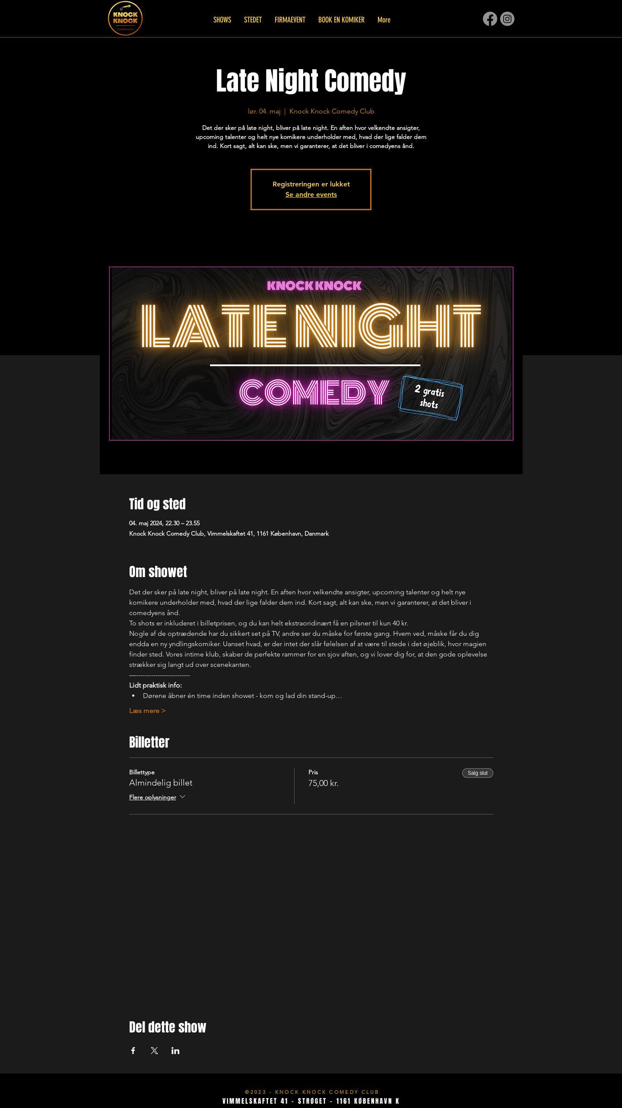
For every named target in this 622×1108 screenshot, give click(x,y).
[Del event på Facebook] (133, 1050)
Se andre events (311, 194)
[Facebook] (490, 19)
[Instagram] (507, 19)
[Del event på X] (154, 1050)
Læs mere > (147, 711)
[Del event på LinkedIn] (175, 1050)
